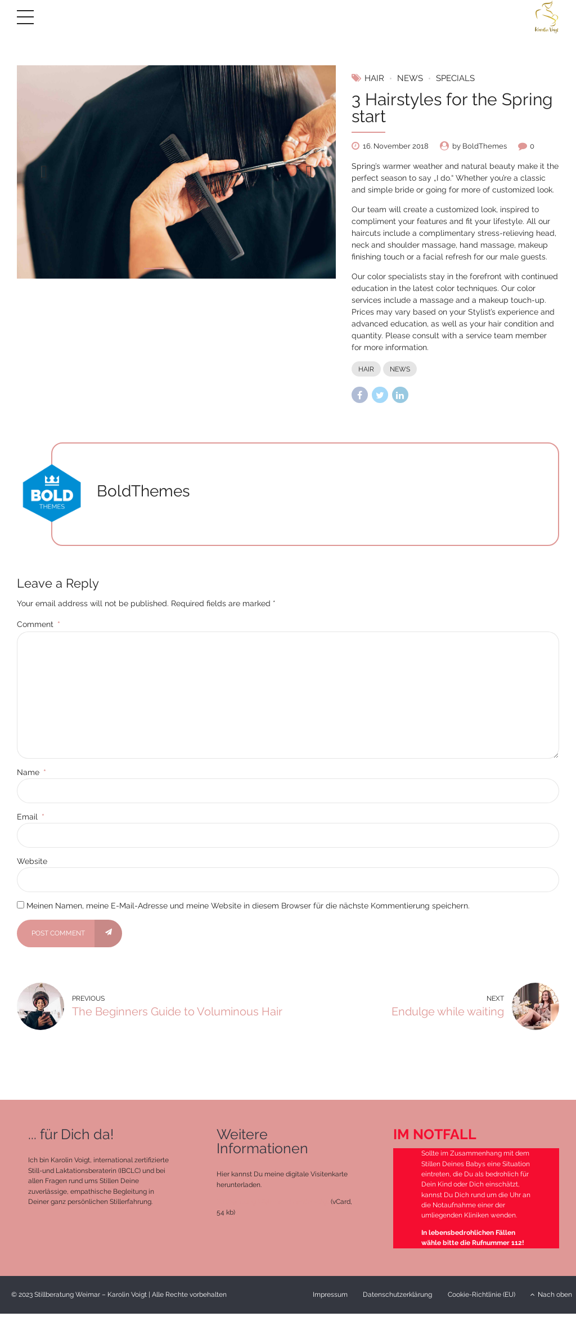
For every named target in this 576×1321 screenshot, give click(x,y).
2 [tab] (176, 268)
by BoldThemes (479, 146)
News (410, 78)
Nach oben (551, 1295)
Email (30, 816)
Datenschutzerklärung (397, 1295)
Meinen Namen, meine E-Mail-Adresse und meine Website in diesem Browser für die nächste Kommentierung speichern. (248, 905)
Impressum (330, 1295)
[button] (44, 172)
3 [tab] (199, 268)
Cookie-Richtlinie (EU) (481, 1295)
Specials (455, 78)
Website (32, 861)
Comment (38, 624)
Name (31, 772)
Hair (374, 78)
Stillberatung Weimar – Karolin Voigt (273, 1202)
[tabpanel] (176, 172)
